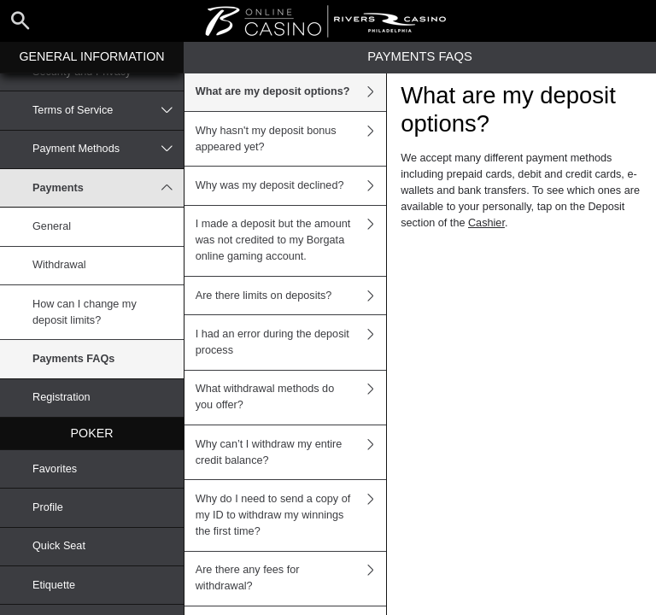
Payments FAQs (73, 359)
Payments (108, 188)
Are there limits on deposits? (291, 295)
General (51, 226)
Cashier (486, 223)
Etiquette (53, 585)
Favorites (54, 469)
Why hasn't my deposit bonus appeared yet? (291, 139)
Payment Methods (108, 149)
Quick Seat (58, 546)
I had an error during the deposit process (291, 342)
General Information (91, 56)
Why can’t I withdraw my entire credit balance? (291, 452)
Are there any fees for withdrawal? (291, 579)
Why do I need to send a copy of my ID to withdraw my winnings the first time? (291, 515)
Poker (92, 433)
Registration (61, 397)
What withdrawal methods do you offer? (291, 398)
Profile (47, 507)
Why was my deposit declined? (291, 185)
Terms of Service (108, 110)
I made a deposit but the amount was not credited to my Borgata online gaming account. (291, 241)
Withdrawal (59, 265)
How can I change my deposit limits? (84, 312)
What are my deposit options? (291, 92)
